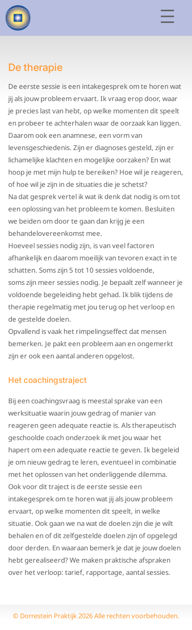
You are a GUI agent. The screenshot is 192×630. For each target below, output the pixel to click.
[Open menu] (167, 16)
